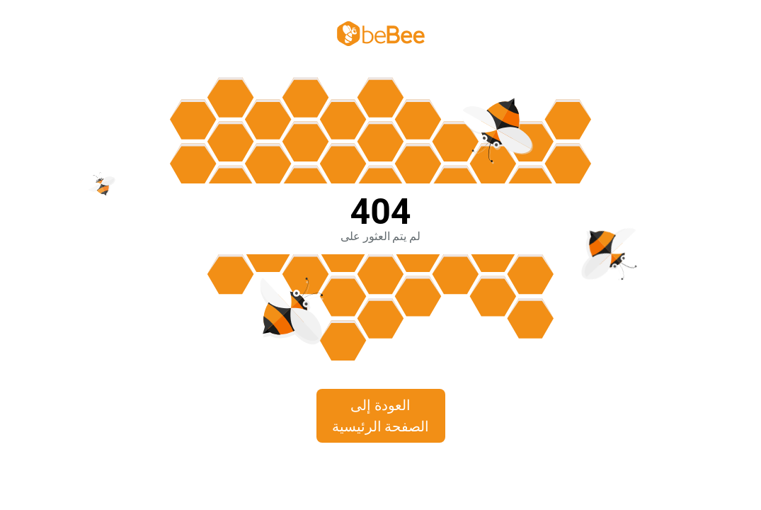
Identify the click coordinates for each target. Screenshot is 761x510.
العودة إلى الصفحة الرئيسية (381, 416)
